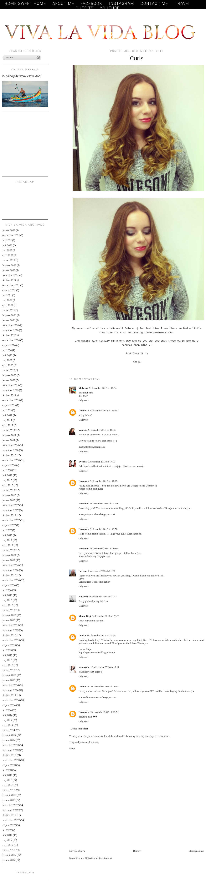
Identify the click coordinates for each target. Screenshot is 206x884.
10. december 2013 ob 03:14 (101, 635)
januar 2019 (8, 440)
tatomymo (84, 667)
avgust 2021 (9, 290)
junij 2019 (7, 415)
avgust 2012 (9, 825)
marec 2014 (8, 730)
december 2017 (10, 505)
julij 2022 (7, 240)
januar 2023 (8, 230)
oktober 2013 (9, 755)
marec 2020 (8, 370)
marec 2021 (8, 310)
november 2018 (10, 450)
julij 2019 (7, 410)
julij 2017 (7, 530)
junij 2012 (7, 835)
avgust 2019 (9, 405)
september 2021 (11, 285)
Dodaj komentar (79, 728)
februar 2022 (9, 265)
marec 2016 (8, 610)
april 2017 (7, 545)
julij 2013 (7, 770)
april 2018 (7, 485)
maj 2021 (7, 300)
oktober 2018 (9, 455)
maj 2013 (7, 780)
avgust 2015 (9, 645)
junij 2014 (7, 715)
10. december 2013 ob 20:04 (104, 686)
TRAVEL (183, 3)
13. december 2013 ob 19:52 (104, 712)
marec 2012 (8, 850)
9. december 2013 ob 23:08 (105, 616)
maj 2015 (7, 660)
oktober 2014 (9, 695)
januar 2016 (8, 620)
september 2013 (11, 760)
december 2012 (10, 805)
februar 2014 (9, 735)
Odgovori (83, 400)
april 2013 (7, 785)
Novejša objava (77, 850)
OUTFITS (85, 8)
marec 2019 (8, 430)
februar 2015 (9, 675)
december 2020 (10, 325)
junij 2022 (7, 245)
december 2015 (10, 625)
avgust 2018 (9, 465)
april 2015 (7, 665)
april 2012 (7, 845)
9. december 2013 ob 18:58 (103, 529)
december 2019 (10, 385)
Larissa (82, 571)
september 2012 (11, 820)
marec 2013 (8, 790)
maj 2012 (7, 840)
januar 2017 (8, 560)
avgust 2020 (9, 345)
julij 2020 (7, 350)
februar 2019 (9, 435)
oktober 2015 (9, 635)
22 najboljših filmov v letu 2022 (21, 76)
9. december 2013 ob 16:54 (103, 410)
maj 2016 (7, 600)
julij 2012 (7, 830)
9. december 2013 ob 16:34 (102, 388)
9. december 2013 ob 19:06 (104, 548)
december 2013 (10, 745)
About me (63, 3)
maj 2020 (7, 360)
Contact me (155, 3)
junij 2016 (7, 595)
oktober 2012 (9, 815)
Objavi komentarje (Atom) (98, 858)
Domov (137, 850)
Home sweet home (25, 3)
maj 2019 (7, 420)
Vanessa (83, 429)
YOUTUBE (110, 8)
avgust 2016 (9, 585)
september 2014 (11, 700)
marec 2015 (8, 670)
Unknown (84, 410)
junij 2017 (7, 535)
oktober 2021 (9, 280)
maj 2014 (7, 720)
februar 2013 (9, 795)
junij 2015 (7, 655)
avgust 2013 (9, 765)
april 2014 (7, 725)
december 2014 (10, 685)
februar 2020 (9, 375)
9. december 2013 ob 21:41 (103, 596)
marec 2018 (8, 490)
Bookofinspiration (101, 581)
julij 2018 (7, 470)
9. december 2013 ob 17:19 (101, 461)
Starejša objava (196, 850)
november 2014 (10, 690)
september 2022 (11, 235)
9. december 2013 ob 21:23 (101, 571)
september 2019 (11, 400)
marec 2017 (8, 550)
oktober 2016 (9, 575)
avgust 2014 (9, 705)
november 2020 (10, 330)
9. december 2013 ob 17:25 (103, 481)
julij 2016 (7, 590)
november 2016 (10, 570)
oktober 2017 (9, 515)
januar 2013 (8, 800)
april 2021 (7, 305)
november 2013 (10, 750)
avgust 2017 (9, 525)
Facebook (92, 3)
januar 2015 (8, 680)
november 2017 (10, 510)
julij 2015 (7, 650)
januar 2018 (8, 500)
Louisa (82, 635)
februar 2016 (9, 615)
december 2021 (10, 275)
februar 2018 (9, 495)
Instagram (121, 3)
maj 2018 (7, 480)
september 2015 (11, 640)
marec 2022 (8, 260)
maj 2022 (7, 250)
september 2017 (11, 520)
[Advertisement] (114, 840)
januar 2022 (8, 270)
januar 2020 (8, 380)
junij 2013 (7, 775)
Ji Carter (83, 596)
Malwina (83, 388)
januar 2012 (8, 860)
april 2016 (7, 605)
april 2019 (7, 425)
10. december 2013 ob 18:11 (104, 667)
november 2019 (10, 390)
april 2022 (7, 255)
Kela (100, 488)
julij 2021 (7, 295)
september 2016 (11, 580)
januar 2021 (8, 320)
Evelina (83, 461)
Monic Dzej (85, 616)
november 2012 (10, 810)
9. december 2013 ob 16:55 (102, 429)
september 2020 (11, 340)
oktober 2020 (9, 335)
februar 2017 (9, 555)
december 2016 (10, 565)
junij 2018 (7, 475)
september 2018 (11, 460)
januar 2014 (8, 740)
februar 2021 (9, 315)
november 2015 (10, 630)
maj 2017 (7, 540)
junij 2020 (7, 355)
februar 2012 (9, 855)
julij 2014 (7, 710)
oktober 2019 (9, 395)
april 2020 (7, 365)
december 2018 (10, 445)
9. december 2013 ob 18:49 (104, 503)
